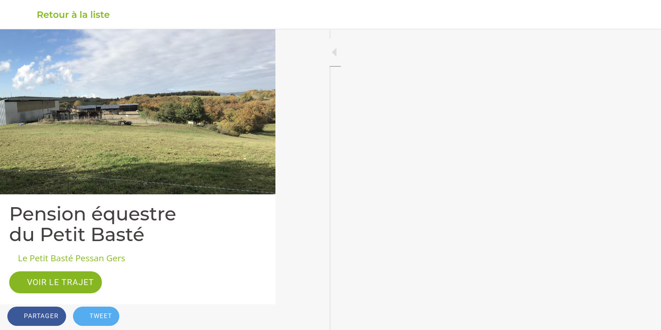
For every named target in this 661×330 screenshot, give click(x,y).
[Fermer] (18, 14)
